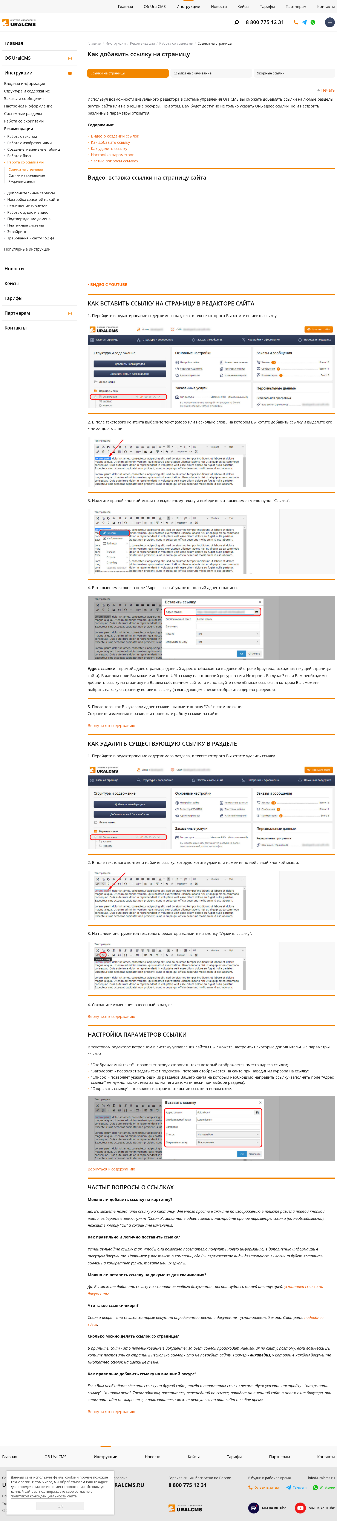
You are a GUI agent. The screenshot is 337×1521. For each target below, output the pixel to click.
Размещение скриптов (27, 205)
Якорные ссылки (22, 181)
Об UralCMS (155, 6)
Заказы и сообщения (24, 98)
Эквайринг (16, 231)
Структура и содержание (27, 91)
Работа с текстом (22, 136)
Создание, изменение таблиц (33, 149)
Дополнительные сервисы (31, 193)
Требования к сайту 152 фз (30, 238)
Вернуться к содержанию (111, 725)
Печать (328, 90)
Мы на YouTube (315, 1508)
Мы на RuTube (267, 1508)
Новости (219, 6)
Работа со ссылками (25, 162)
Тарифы (267, 6)
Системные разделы (23, 113)
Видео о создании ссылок (115, 136)
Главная (125, 6)
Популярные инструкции (27, 249)
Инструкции (188, 6)
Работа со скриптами (24, 121)
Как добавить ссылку (110, 142)
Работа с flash (19, 155)
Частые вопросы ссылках (114, 160)
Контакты (326, 6)
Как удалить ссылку (109, 148)
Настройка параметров (112, 154)
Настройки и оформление (28, 106)
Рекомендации (18, 128)
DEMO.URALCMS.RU (118, 1484)
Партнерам (296, 6)
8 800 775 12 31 (265, 22)
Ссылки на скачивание (27, 175)
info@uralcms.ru (321, 1478)
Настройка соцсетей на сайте (33, 199)
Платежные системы (25, 225)
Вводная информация (24, 83)
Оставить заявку (296, 22)
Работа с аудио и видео (27, 212)
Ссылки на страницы (26, 169)
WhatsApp (313, 22)
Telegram (304, 22)
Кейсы (243, 6)
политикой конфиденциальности (38, 1496)
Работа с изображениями (29, 142)
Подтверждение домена (29, 218)
